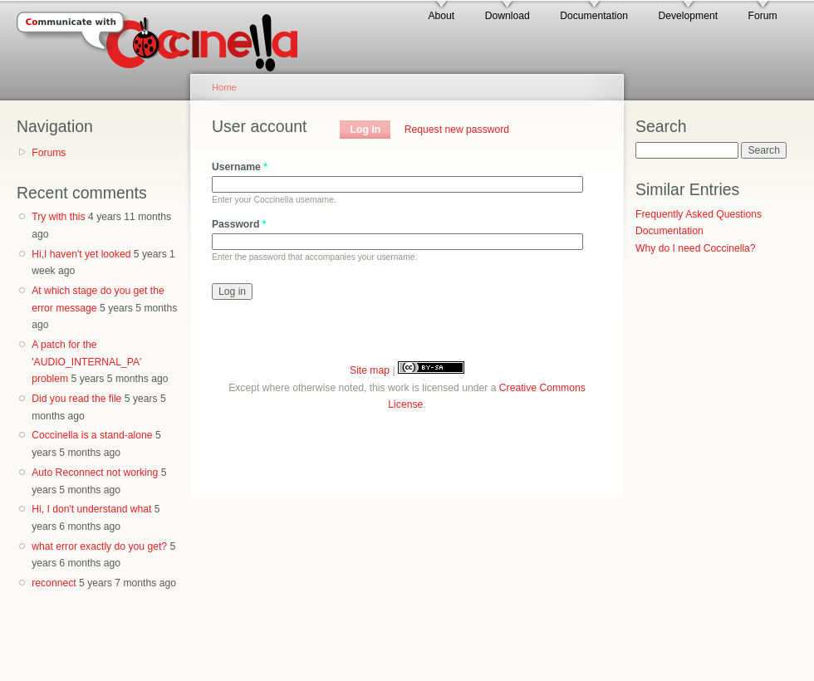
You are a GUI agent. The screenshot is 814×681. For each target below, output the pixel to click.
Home (224, 87)
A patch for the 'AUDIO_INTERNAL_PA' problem (86, 362)
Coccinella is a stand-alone (92, 435)
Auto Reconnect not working (95, 472)
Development (688, 16)
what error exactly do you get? (99, 546)
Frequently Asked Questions (698, 214)
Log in (371, 129)
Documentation (594, 16)
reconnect (54, 583)
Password (239, 224)
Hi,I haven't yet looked (81, 254)
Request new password (457, 129)
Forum (762, 16)
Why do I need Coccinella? (695, 248)
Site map (370, 370)
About (441, 16)
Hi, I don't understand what (91, 509)
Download (507, 16)
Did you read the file (76, 398)
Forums (49, 153)
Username (239, 167)
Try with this (58, 217)
